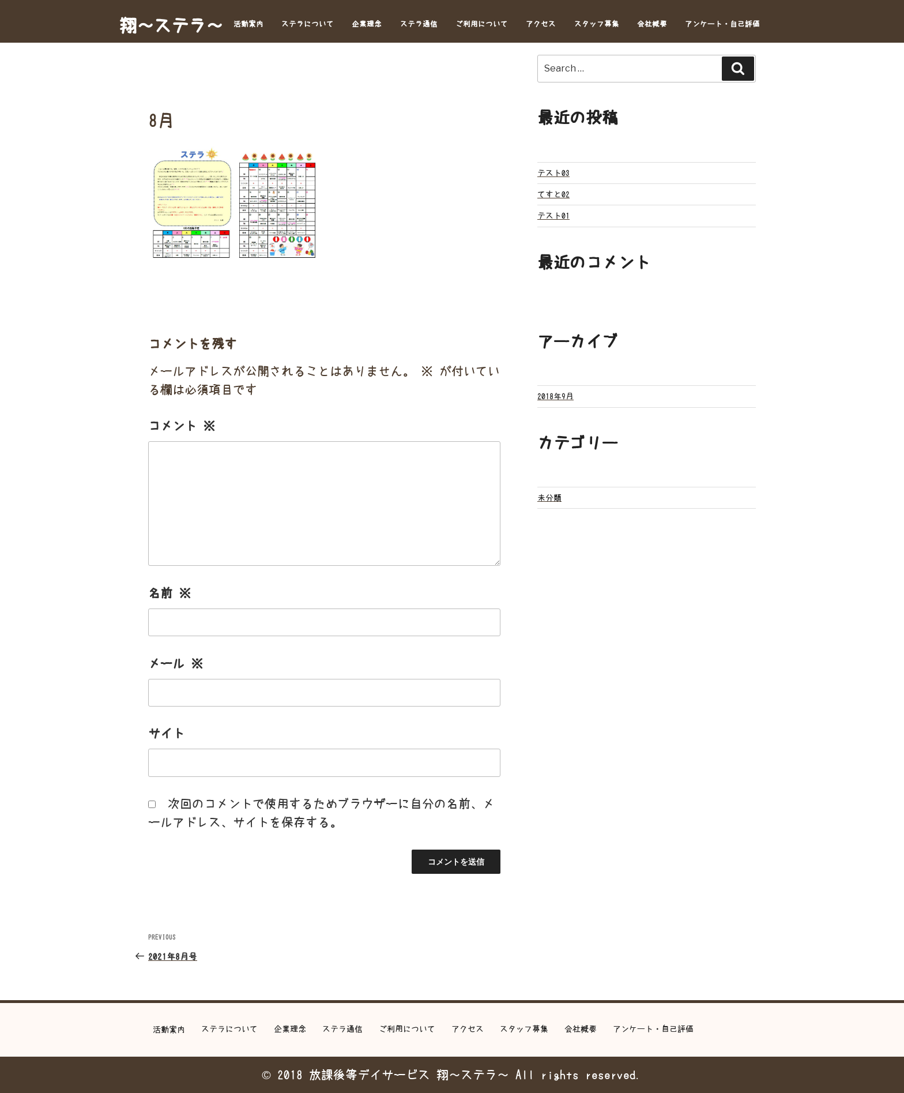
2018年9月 (555, 396)
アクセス (541, 24)
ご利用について (481, 24)
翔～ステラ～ (171, 25)
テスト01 (553, 216)
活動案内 (248, 24)
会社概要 (652, 24)
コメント (181, 426)
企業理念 (367, 24)
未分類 (549, 498)
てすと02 (553, 194)
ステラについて (307, 24)
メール (175, 664)
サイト (166, 733)
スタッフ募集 (596, 24)
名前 (169, 593)
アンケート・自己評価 (722, 24)
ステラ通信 (419, 24)
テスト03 (553, 173)
